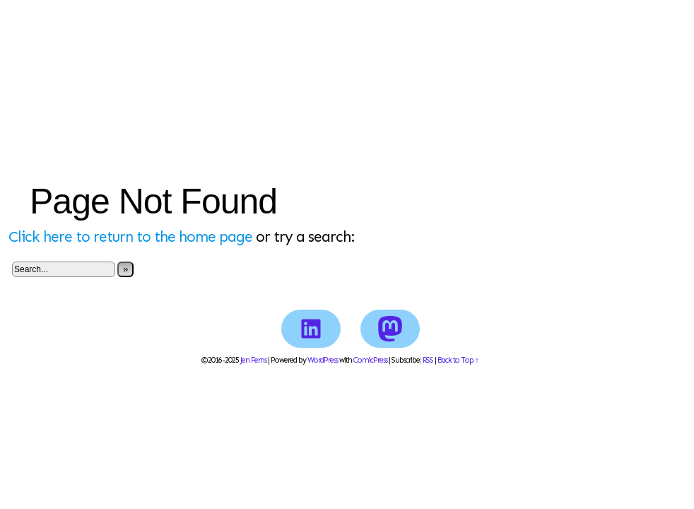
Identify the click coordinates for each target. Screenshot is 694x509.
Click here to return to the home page (130, 237)
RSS (428, 360)
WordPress (322, 360)
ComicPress (370, 360)
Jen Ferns (347, 59)
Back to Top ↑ (457, 360)
